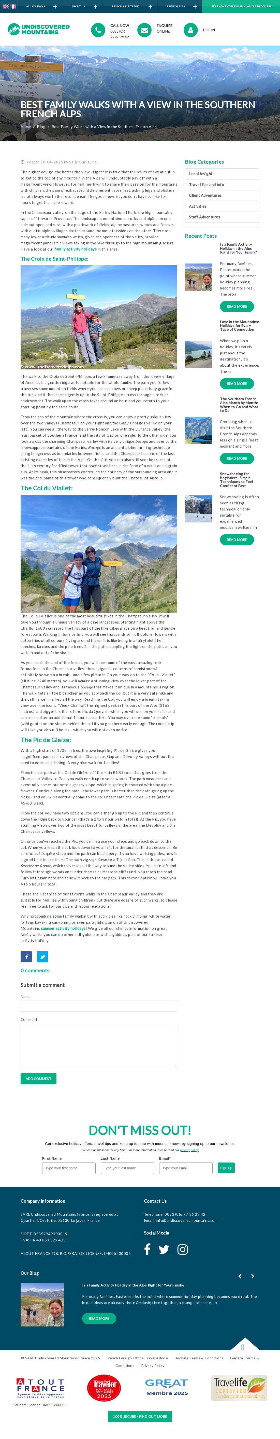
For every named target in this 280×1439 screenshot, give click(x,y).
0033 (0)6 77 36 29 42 (185, 1214)
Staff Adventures (204, 217)
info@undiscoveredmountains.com (186, 1220)
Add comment (38, 1079)
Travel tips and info (206, 184)
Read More (237, 307)
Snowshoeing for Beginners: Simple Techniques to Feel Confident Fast (236, 480)
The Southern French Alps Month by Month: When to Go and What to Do (239, 405)
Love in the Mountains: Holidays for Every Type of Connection (239, 326)
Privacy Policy (153, 1365)
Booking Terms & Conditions (199, 1358)
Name (26, 996)
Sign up (226, 1168)
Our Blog (30, 1273)
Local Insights (201, 173)
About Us (84, 7)
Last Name (110, 1158)
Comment (29, 1019)
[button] (253, 1276)
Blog (41, 126)
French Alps (182, 7)
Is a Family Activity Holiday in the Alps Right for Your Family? (238, 248)
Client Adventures (205, 195)
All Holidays (41, 7)
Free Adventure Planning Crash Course (241, 6)
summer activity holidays (63, 928)
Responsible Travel (132, 7)
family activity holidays (75, 249)
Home (26, 126)
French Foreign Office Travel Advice (137, 1358)
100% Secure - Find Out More (140, 1417)
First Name (52, 1158)
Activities (198, 206)
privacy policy (189, 1150)
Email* (165, 1158)
